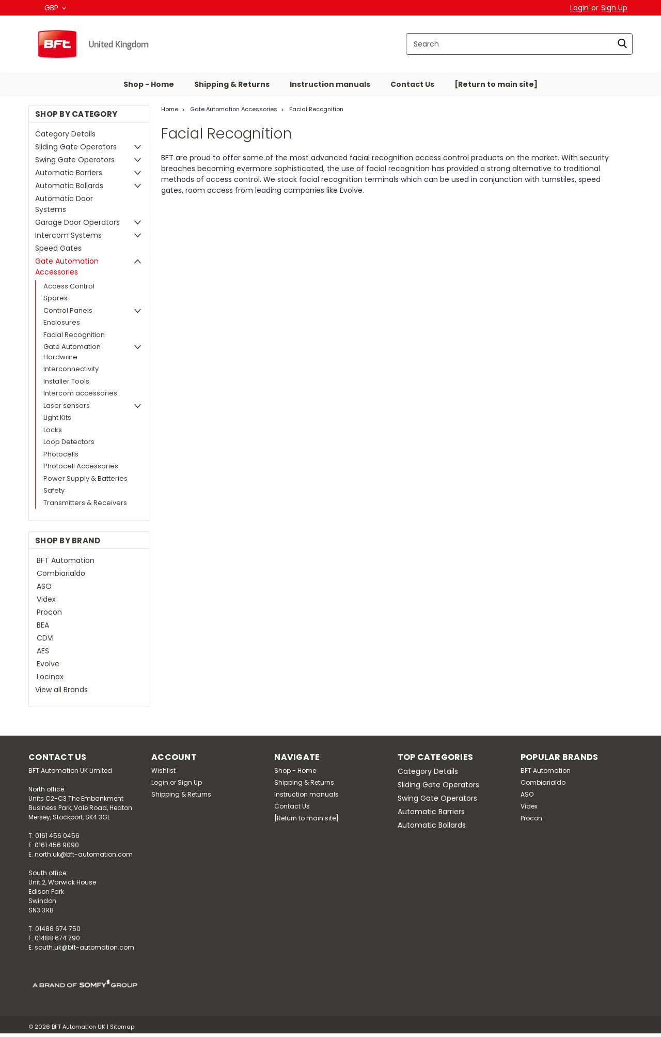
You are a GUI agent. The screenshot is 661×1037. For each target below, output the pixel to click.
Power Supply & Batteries (85, 478)
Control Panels (67, 310)
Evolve (48, 664)
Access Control (69, 286)
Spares (55, 298)
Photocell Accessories (80, 466)
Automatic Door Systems (64, 204)
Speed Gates (58, 248)
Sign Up (614, 8)
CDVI (45, 638)
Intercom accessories (80, 393)
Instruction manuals (330, 84)
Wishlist (163, 770)
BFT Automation (66, 560)
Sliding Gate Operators (76, 147)
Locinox (50, 677)
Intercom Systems (68, 235)
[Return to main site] (496, 84)
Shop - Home (148, 84)
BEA (43, 625)
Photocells (60, 454)
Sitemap (122, 1027)
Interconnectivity (71, 369)
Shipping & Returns (232, 84)
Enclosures (61, 322)
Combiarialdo (61, 573)
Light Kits (57, 417)
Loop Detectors (69, 442)
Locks (52, 430)
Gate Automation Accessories (67, 266)
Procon (49, 612)
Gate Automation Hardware (72, 352)
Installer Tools (66, 381)
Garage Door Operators (77, 222)
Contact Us (412, 84)
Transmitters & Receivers (85, 503)
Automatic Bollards (69, 185)
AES (43, 651)
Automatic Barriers (68, 172)
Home (169, 109)
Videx (46, 599)
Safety (54, 490)
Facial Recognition (74, 335)
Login (579, 8)
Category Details (65, 134)
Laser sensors (66, 405)
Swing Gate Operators (75, 160)
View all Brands (61, 689)
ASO (44, 586)
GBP (55, 8)
